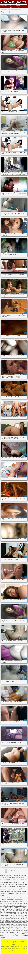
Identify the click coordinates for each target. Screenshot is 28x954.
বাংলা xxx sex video (13, 882)
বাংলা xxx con (18, 880)
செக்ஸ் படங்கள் (19, 928)
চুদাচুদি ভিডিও (11, 903)
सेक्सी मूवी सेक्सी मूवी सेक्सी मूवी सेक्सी (12, 921)
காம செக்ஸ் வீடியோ (5, 920)
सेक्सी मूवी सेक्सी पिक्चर (4, 917)
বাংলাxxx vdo (3, 891)
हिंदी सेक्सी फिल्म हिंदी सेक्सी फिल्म (19, 911)
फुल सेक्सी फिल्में (11, 934)
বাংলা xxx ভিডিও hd (7, 889)
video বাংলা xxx (9, 875)
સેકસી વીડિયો (3, 899)
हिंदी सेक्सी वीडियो (16, 917)
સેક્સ (16, 915)
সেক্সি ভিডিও (17, 905)
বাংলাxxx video (9, 891)
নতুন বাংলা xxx (22, 877)
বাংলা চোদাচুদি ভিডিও (9, 927)
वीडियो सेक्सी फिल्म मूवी (15, 918)
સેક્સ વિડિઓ (5, 908)
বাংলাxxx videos (17, 891)
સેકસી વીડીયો (16, 901)
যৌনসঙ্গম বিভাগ (18, 6)
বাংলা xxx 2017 (5, 880)
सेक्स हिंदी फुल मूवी (18, 927)
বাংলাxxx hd (15, 889)
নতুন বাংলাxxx (13, 879)
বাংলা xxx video (21, 882)
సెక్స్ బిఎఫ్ (13, 909)
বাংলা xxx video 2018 (5, 884)
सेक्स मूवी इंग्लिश (10, 932)
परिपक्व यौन (22, 901)
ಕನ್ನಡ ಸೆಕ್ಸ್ (2, 918)
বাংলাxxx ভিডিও (11, 893)
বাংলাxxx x (4, 893)
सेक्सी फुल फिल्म (9, 911)
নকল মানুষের (10, 6)
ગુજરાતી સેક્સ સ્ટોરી (23, 932)
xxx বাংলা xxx (15, 877)
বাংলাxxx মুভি (18, 893)
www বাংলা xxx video (7, 877)
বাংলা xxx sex (5, 882)
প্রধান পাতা (3, 5)
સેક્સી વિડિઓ (16, 908)
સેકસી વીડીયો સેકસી (10, 905)
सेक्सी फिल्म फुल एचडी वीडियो (16, 920)
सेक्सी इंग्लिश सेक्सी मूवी (10, 924)
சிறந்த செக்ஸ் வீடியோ (9, 935)
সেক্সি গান (4, 932)
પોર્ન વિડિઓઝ (23, 917)
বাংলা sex (16, 932)
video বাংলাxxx (17, 875)
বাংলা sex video (19, 935)
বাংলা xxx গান (6, 888)
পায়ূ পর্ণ (16, 924)
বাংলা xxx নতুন (19, 888)
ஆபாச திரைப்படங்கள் (10, 928)
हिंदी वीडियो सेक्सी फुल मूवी (7, 925)
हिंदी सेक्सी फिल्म (21, 914)
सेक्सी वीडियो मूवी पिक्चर (20, 909)
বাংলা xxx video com (15, 884)
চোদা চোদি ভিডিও (10, 899)
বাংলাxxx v (21, 889)
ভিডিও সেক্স (19, 915)
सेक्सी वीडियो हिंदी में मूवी (17, 925)
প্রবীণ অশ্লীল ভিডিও (19, 903)
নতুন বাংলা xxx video (4, 879)
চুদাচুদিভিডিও (10, 901)
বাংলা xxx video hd (9, 886)
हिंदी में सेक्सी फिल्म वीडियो (18, 930)
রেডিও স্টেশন (13, 2)
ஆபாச (10, 917)
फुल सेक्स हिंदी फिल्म (18, 922)
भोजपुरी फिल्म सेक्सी (19, 899)
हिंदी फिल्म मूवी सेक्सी (7, 906)
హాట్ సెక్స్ (11, 908)
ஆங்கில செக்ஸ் (18, 934)
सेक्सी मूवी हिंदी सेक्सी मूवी (16, 906)
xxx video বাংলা (3, 934)
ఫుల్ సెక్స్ (12, 915)
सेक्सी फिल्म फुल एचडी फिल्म (11, 912)
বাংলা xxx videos (18, 886)
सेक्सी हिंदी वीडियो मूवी (6, 909)
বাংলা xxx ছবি (12, 888)
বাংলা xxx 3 (12, 880)
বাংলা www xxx (20, 879)
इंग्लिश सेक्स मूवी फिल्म (9, 922)
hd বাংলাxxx (2, 875)
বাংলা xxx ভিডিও (23, 918)
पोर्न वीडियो (25, 915)
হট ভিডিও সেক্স (9, 930)
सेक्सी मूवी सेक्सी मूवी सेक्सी (12, 914)
